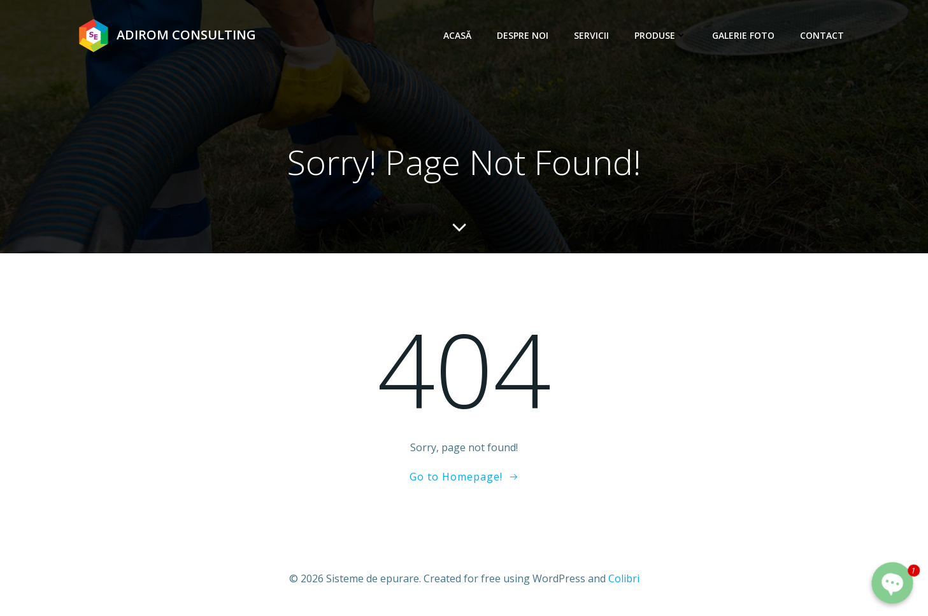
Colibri (623, 578)
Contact (822, 35)
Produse (660, 35)
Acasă (457, 35)
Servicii (591, 35)
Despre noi (522, 35)
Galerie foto (743, 35)
